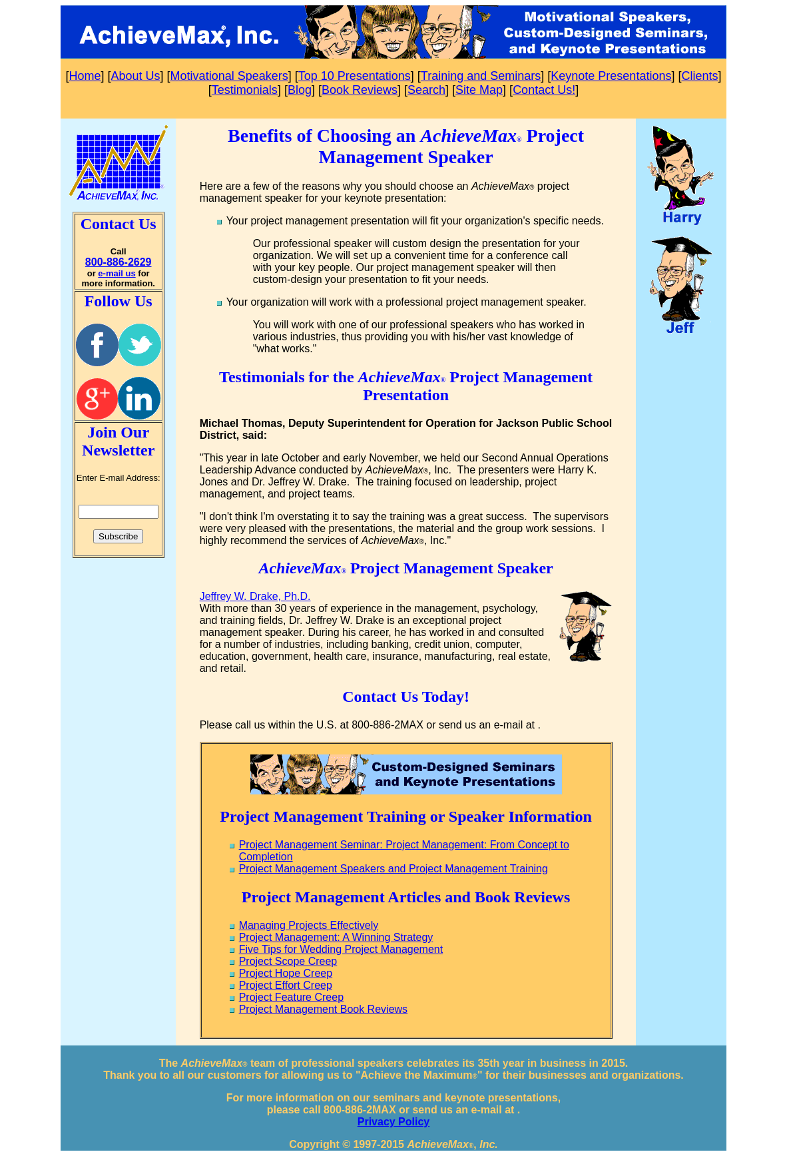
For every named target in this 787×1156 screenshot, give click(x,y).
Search (426, 90)
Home (85, 76)
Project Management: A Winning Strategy (336, 937)
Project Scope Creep (288, 961)
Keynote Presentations (611, 76)
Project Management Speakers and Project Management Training (393, 868)
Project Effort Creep (285, 985)
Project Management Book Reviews (323, 1009)
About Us (135, 76)
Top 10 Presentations (354, 76)
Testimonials (245, 90)
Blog (300, 90)
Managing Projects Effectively (309, 925)
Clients (699, 76)
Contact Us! (544, 90)
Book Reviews (359, 90)
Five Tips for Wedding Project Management (341, 949)
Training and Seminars (481, 76)
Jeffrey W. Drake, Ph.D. (255, 596)
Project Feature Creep (291, 997)
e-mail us (116, 273)
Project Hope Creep (286, 973)
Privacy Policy (394, 1121)
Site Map (479, 90)
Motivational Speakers (229, 76)
